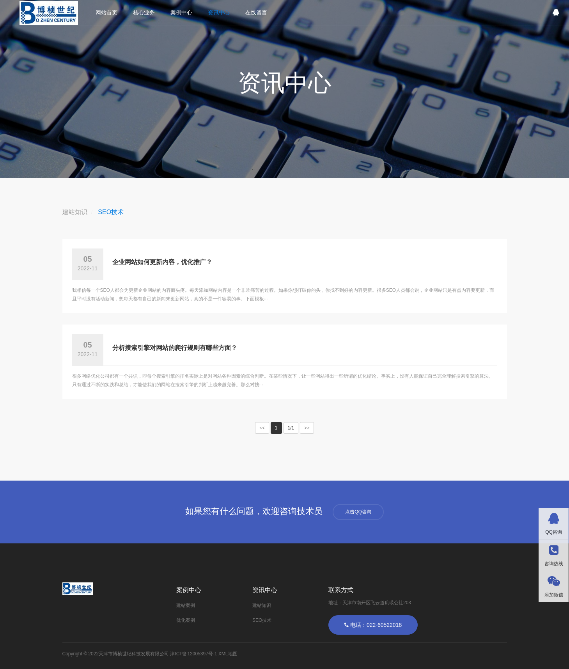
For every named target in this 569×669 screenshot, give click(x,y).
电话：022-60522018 (373, 625)
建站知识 (74, 212)
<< (262, 428)
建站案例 (185, 605)
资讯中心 (219, 12)
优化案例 (185, 620)
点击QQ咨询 (358, 512)
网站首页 (106, 12)
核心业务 (144, 12)
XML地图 (228, 654)
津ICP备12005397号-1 (193, 654)
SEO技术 (111, 212)
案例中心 (181, 12)
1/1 (291, 428)
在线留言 (256, 12)
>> (307, 428)
